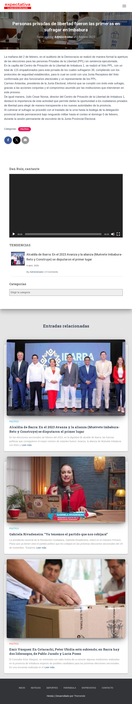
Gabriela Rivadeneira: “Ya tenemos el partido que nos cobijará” (58, 534)
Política (24, 129)
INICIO (22, 688)
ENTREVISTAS (89, 688)
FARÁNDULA (70, 688)
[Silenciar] (112, 234)
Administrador (36, 272)
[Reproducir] (13, 234)
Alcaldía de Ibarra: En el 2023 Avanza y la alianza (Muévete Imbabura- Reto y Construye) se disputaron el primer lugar (64, 429)
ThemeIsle (79, 696)
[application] (66, 206)
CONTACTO (107, 688)
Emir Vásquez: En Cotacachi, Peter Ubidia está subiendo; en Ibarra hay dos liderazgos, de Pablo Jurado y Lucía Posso (64, 651)
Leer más (27, 445)
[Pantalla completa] (118, 234)
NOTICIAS (36, 688)
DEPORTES (52, 688)
